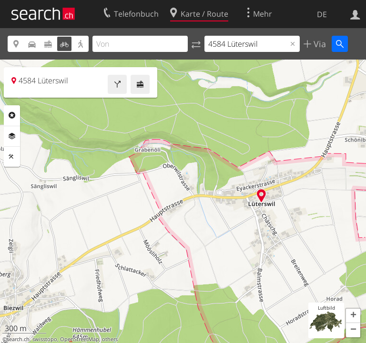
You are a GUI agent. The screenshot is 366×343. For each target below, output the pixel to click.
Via (318, 44)
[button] (353, 316)
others (110, 339)
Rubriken (12, 115)
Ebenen (12, 136)
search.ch (18, 339)
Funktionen (12, 157)
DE (322, 14)
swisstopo (44, 339)
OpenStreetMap (79, 339)
